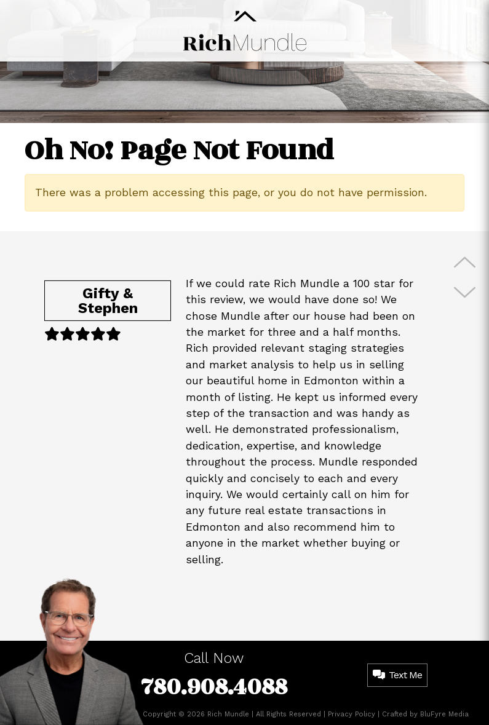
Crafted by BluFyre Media (425, 714)
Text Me (397, 675)
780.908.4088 (214, 687)
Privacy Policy (351, 714)
